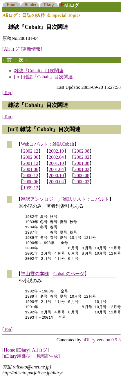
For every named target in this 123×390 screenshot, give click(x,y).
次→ (23, 59)
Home (9, 356)
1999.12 (30, 187)
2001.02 (81, 169)
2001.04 (56, 169)
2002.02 (81, 157)
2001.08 (81, 163)
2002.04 (56, 157)
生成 (53, 362)
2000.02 (81, 181)
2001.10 (56, 163)
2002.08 (81, 151)
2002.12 (30, 151)
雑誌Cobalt (63, 144)
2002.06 (30, 157)
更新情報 (31, 49)
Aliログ (11, 49)
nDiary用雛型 (17, 362)
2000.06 (30, 181)
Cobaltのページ (68, 277)
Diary (23, 356)
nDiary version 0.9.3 (101, 345)
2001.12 (30, 163)
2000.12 (30, 175)
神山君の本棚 (35, 277)
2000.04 (56, 181)
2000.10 (56, 175)
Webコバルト (34, 144)
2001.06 (30, 169)
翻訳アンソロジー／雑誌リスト (53, 199)
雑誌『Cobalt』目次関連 (39, 70)
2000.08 (81, 175)
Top (7, 92)
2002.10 (56, 151)
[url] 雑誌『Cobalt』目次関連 (43, 76)
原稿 (41, 362)
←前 (7, 59)
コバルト (100, 199)
